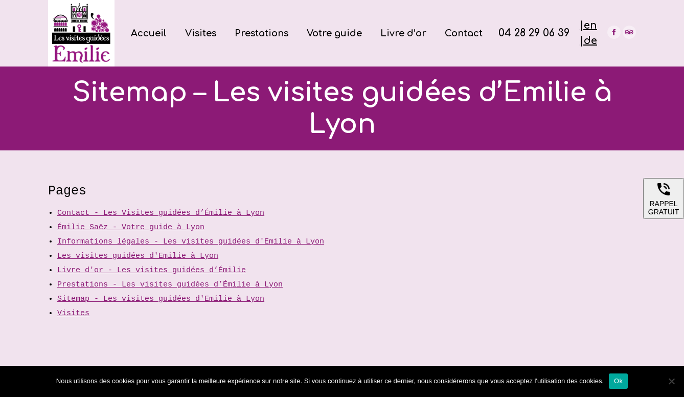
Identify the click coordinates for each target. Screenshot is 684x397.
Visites (73, 313)
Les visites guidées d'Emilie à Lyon (137, 256)
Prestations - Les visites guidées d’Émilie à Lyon (170, 284)
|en (588, 25)
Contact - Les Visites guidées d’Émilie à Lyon (160, 213)
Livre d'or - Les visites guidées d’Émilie (151, 270)
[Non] (671, 381)
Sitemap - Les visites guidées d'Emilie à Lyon (160, 299)
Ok (618, 381)
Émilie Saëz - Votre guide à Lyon (130, 227)
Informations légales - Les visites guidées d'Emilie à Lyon (190, 241)
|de (588, 41)
